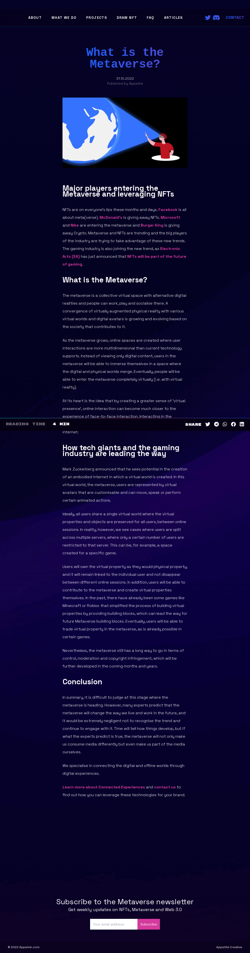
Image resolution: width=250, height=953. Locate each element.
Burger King (152, 225)
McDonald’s (111, 217)
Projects (96, 17)
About (35, 17)
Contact (235, 17)
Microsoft (170, 217)
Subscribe (148, 924)
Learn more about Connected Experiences (103, 787)
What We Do (64, 17)
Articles (173, 17)
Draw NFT (127, 17)
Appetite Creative (229, 947)
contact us (165, 787)
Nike (75, 225)
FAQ (150, 17)
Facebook (167, 209)
